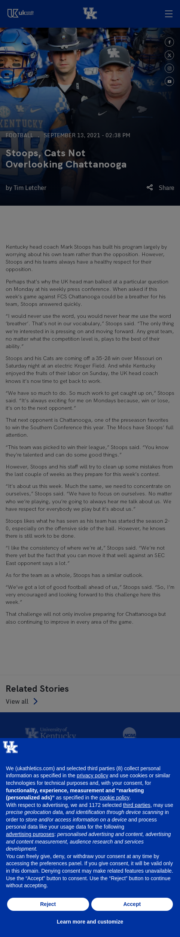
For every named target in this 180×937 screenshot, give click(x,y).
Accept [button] (132, 904)
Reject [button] (48, 904)
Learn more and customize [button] (90, 922)
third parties (136, 805)
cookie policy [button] (114, 798)
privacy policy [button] (92, 775)
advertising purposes (30, 834)
